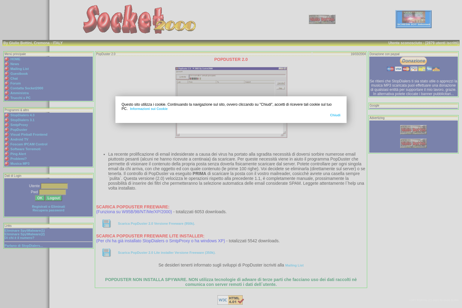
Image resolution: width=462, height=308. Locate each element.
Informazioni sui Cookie (149, 109)
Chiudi (335, 115)
